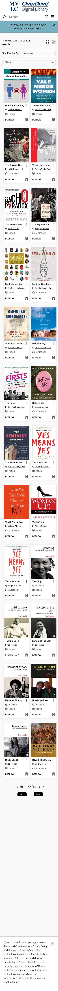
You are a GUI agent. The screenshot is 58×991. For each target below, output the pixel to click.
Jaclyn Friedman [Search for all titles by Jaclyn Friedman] (42, 466)
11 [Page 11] (25, 787)
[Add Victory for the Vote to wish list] (53, 180)
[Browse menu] (53, 17)
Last (38, 794)
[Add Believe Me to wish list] (53, 417)
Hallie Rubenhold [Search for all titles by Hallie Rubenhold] (15, 169)
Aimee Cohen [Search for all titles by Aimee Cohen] (41, 526)
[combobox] (22, 17)
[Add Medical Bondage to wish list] (53, 298)
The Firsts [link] (10, 403)
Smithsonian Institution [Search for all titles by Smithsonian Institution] (17, 288)
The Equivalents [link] (40, 224)
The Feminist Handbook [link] (15, 462)
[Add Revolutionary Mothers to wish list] (53, 774)
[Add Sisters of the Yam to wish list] (53, 655)
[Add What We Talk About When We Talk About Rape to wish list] (26, 536)
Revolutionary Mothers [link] (42, 760)
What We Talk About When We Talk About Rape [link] (15, 522)
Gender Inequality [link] (14, 105)
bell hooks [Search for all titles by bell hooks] (39, 585)
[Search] (4, 16)
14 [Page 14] (39, 787)
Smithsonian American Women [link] (15, 284)
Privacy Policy (39, 946)
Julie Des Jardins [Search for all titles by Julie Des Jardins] (15, 347)
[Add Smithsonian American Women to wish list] (26, 298)
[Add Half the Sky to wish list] (53, 358)
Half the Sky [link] (38, 343)
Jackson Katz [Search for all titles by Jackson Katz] (13, 228)
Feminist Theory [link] (13, 700)
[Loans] (46, 17)
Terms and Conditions (15, 946)
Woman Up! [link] (38, 522)
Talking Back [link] (12, 641)
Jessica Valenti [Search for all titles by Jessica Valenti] (41, 407)
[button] (47, 43)
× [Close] (52, 944)
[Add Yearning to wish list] (53, 596)
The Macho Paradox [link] (15, 224)
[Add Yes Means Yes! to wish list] (53, 477)
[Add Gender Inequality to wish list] (26, 120)
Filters (8, 62)
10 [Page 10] (21, 787)
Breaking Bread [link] (40, 700)
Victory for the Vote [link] (42, 165)
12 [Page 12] (29, 787)
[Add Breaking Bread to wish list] (53, 715)
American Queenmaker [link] (15, 343)
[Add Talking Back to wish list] (26, 655)
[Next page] (43, 787)
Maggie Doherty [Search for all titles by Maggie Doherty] (42, 228)
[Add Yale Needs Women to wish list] (53, 120)
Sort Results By (10, 53)
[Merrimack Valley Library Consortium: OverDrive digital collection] (29, 7)
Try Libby (13, 24)
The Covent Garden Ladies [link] (15, 165)
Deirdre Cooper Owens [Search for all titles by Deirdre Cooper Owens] (44, 288)
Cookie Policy (11, 982)
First (22, 794)
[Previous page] (17, 787)
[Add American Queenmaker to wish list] (26, 358)
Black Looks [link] (11, 760)
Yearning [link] (37, 581)
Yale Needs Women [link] (42, 105)
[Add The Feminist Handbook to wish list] (26, 477)
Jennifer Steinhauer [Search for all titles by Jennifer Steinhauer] (16, 407)
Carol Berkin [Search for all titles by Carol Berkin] (40, 764)
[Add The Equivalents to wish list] (53, 239)
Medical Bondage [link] (41, 284)
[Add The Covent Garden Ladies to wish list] (26, 180)
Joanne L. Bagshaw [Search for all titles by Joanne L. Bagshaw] (16, 466)
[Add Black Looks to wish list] (26, 774)
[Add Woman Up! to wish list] (53, 536)
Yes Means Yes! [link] (40, 462)
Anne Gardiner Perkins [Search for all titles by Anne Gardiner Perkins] (44, 109)
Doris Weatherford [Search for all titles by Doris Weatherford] (42, 169)
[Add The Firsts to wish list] (26, 417)
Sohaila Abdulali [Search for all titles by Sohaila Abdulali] (15, 526)
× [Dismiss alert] (54, 25)
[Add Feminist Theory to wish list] (26, 715)
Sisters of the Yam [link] (41, 641)
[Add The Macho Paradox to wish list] (26, 239)
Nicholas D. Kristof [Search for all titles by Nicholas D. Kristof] (43, 347)
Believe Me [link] (38, 403)
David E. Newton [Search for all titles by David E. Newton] (15, 109)
